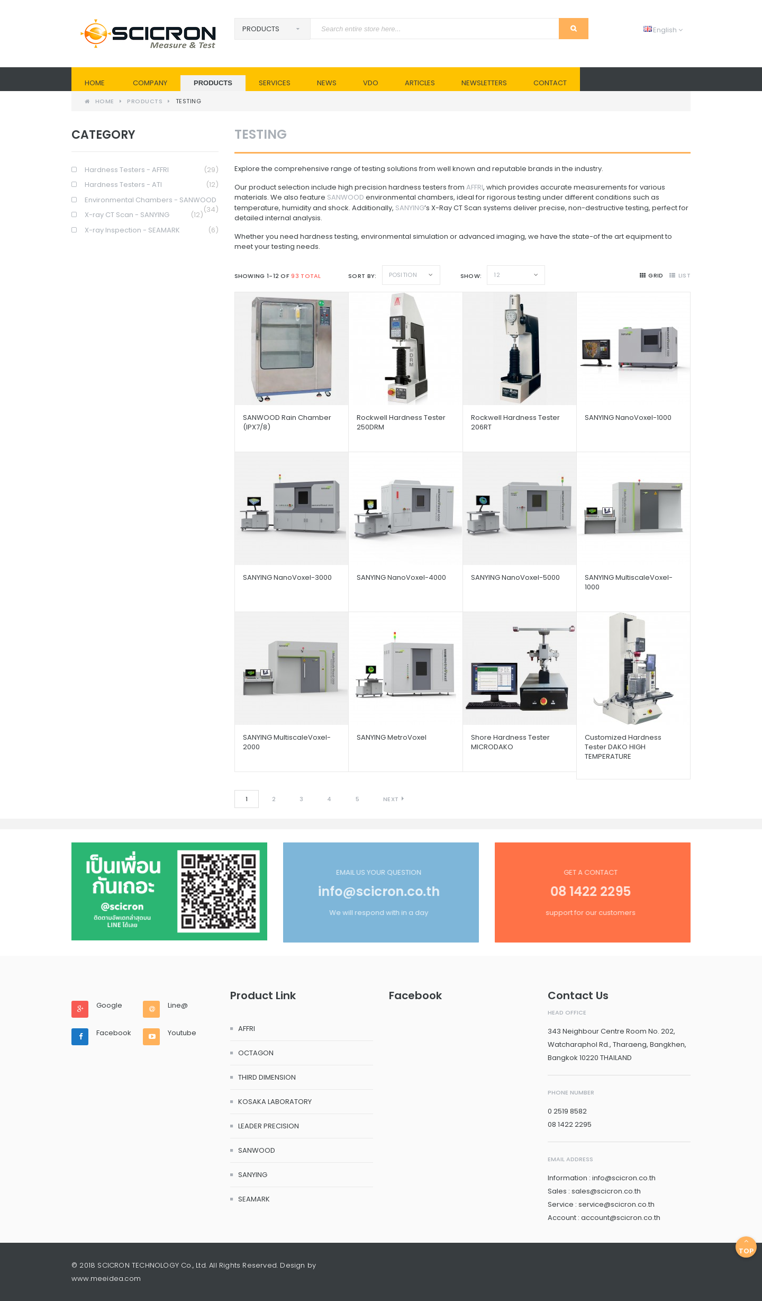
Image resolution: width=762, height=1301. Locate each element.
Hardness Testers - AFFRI (152, 170)
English (663, 30)
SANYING (409, 208)
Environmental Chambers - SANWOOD (152, 200)
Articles (420, 83)
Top (746, 1246)
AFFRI (474, 187)
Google (109, 1005)
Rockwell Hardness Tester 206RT (515, 422)
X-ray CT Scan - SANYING (144, 215)
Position (403, 275)
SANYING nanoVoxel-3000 (287, 577)
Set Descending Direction (446, 275)
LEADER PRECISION (268, 1126)
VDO (370, 83)
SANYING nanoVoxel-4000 (401, 577)
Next (390, 799)
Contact (550, 83)
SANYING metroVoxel (392, 737)
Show (470, 276)
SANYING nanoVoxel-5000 (515, 577)
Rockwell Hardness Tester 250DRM (401, 422)
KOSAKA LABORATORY (275, 1102)
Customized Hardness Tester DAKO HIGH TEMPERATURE (623, 746)
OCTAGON (256, 1053)
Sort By (361, 276)
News (327, 83)
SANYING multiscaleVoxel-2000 (287, 742)
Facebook (113, 1033)
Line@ (178, 1005)
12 (497, 275)
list (680, 275)
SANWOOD (345, 197)
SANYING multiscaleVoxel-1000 (629, 582)
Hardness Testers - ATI (152, 185)
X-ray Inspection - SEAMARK (152, 231)
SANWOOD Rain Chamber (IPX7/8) (287, 422)
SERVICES (275, 83)
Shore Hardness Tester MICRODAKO (510, 742)
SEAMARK (254, 1199)
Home (95, 83)
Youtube (182, 1033)
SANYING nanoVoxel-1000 (628, 417)
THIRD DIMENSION (267, 1077)
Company (150, 83)
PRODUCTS (213, 83)
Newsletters (484, 83)
